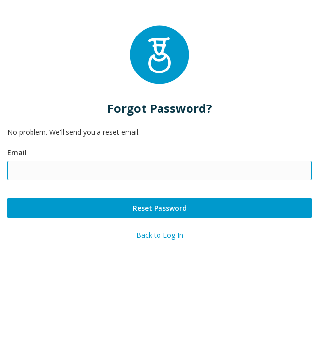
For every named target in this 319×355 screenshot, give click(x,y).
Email (17, 152)
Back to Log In (159, 235)
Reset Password (160, 208)
